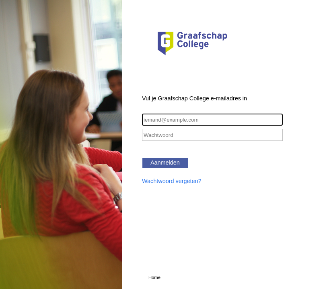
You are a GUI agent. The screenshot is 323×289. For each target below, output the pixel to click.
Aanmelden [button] (165, 162)
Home (154, 277)
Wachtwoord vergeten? (171, 181)
